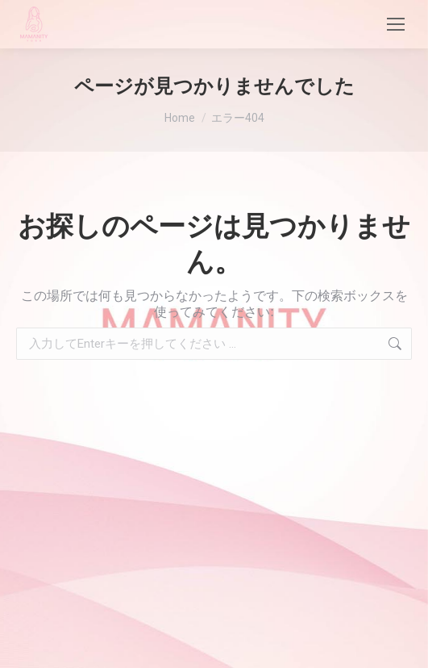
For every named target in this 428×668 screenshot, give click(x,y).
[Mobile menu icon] (396, 24)
